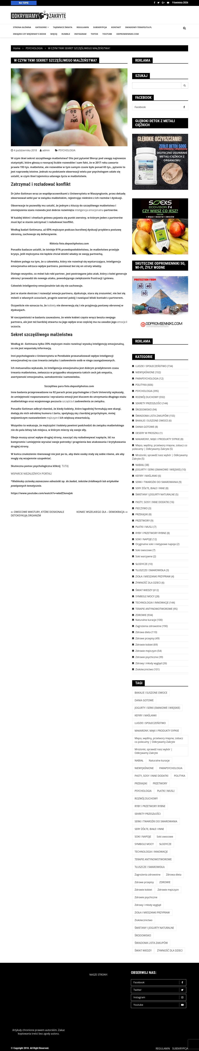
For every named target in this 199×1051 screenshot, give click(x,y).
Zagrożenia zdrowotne (148, 626)
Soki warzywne (144, 556)
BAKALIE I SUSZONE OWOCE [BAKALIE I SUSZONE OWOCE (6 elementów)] (151, 692)
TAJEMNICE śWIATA (62, 27)
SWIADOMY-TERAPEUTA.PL (138, 27)
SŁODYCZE (141, 564)
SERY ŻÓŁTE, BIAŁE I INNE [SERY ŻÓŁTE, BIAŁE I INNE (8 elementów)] (149, 829)
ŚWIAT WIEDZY (143, 590)
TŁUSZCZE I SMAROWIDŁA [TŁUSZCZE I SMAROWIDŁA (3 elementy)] (150, 867)
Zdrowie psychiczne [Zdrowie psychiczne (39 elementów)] (146, 897)
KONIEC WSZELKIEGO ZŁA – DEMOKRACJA (100, 512)
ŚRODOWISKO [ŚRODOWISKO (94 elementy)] (143, 935)
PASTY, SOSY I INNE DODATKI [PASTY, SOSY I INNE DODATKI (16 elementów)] (151, 775)
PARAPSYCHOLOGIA (146, 378)
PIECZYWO (141, 508)
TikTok (94, 34)
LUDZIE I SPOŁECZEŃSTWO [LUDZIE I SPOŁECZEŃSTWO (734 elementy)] (150, 723)
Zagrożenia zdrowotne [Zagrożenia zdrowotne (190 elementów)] (147, 874)
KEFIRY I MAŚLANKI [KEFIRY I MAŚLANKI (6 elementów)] (146, 715)
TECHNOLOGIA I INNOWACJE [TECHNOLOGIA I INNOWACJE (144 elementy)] (151, 851)
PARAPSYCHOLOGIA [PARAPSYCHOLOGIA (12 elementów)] (170, 768)
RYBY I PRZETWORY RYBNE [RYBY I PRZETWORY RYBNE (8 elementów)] (150, 806)
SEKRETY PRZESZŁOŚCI (148, 403)
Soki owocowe (143, 550)
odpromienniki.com (127, 34)
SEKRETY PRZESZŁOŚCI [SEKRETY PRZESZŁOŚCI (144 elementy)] (148, 813)
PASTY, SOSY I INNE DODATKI (152, 502)
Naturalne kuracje (145, 620)
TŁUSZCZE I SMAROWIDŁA (150, 570)
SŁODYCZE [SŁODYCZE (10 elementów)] (165, 844)
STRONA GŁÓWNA (22, 27)
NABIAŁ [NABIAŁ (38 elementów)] (139, 760)
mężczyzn (52, 417)
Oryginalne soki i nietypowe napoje (155, 544)
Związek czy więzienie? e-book (29, 34)
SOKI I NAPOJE (143, 539)
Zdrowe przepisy (145, 638)
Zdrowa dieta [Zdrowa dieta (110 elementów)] (173, 874)
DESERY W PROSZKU (147, 433)
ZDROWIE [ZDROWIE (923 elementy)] (164, 882)
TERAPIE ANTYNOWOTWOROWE (153, 609)
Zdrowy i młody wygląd (148, 663)
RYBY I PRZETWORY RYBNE (150, 533)
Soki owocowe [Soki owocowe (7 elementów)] (165, 836)
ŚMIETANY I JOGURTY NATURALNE (155, 494)
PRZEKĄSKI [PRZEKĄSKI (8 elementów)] (141, 783)
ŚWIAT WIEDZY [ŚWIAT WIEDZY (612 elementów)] (143, 950)
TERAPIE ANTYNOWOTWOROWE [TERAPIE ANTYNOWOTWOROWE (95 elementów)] (153, 859)
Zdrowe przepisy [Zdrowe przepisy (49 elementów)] (144, 882)
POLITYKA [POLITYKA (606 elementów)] (179, 775)
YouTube (107, 34)
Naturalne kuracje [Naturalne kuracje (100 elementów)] (159, 760)
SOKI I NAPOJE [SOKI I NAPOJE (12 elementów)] (143, 836)
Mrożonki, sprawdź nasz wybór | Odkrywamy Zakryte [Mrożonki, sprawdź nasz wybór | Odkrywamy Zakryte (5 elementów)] (153, 751)
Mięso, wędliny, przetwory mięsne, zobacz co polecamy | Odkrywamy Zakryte (159, 447)
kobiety (51, 305)
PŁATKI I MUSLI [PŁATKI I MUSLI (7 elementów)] (166, 791)
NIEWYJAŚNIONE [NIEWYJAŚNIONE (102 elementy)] (144, 768)
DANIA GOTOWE (144, 426)
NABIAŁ (139, 465)
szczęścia (67, 401)
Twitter (158, 3)
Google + (163, 3)
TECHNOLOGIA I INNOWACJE (152, 602)
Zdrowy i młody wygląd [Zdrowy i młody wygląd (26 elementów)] (148, 905)
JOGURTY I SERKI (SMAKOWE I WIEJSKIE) (158, 469)
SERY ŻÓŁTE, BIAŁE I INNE (150, 488)
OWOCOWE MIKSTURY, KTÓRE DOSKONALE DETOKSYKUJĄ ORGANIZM (37, 513)
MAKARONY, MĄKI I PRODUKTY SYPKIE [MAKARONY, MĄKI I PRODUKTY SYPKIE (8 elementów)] (157, 730)
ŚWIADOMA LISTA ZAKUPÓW (152, 415)
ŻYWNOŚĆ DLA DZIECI (148, 582)
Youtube (168, 3)
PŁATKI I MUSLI (144, 527)
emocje (121, 322)
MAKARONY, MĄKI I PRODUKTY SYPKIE (157, 439)
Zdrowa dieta (143, 632)
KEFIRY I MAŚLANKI (146, 476)
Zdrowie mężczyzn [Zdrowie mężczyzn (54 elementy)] (168, 889)
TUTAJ (65, 466)
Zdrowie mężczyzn (146, 651)
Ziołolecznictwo (144, 669)
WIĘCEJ (53, 34)
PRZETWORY (142, 520)
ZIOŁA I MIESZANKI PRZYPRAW (153, 576)
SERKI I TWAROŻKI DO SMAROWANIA (156, 482)
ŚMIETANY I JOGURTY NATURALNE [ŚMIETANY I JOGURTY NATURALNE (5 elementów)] (154, 927)
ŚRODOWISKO (143, 409)
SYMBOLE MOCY (144, 596)
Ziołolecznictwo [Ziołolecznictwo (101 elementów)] (143, 920)
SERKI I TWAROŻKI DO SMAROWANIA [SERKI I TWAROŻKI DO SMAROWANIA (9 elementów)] (156, 821)
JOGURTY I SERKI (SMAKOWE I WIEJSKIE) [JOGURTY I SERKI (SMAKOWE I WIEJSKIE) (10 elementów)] (157, 707)
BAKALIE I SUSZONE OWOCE (151, 420)
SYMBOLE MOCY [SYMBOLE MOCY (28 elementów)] (144, 844)
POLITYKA (141, 384)
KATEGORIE (41, 27)
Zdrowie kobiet (144, 644)
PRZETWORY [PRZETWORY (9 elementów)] (160, 783)
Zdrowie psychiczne (146, 657)
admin (46, 150)
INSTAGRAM (80, 34)
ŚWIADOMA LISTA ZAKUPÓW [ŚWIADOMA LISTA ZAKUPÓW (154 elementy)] (151, 943)
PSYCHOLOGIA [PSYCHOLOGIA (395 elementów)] (143, 791)
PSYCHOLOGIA (66, 150)
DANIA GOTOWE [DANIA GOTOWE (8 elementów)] (144, 700)
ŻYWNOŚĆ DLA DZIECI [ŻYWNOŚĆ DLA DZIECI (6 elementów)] (170, 950)
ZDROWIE (140, 615)
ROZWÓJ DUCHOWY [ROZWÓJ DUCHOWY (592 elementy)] (146, 798)
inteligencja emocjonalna (89, 210)
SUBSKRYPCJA (100, 27)
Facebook (154, 3)
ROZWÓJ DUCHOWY (146, 397)
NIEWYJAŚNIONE (144, 372)
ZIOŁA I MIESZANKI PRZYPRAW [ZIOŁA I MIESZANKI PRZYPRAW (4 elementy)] (152, 912)
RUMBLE (66, 34)
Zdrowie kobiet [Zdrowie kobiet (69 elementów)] (143, 889)
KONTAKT (116, 27)
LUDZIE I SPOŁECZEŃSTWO (151, 366)
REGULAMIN (83, 27)
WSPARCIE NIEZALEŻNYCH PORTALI (31, 473)
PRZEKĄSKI (141, 514)
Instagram (159, 997)
